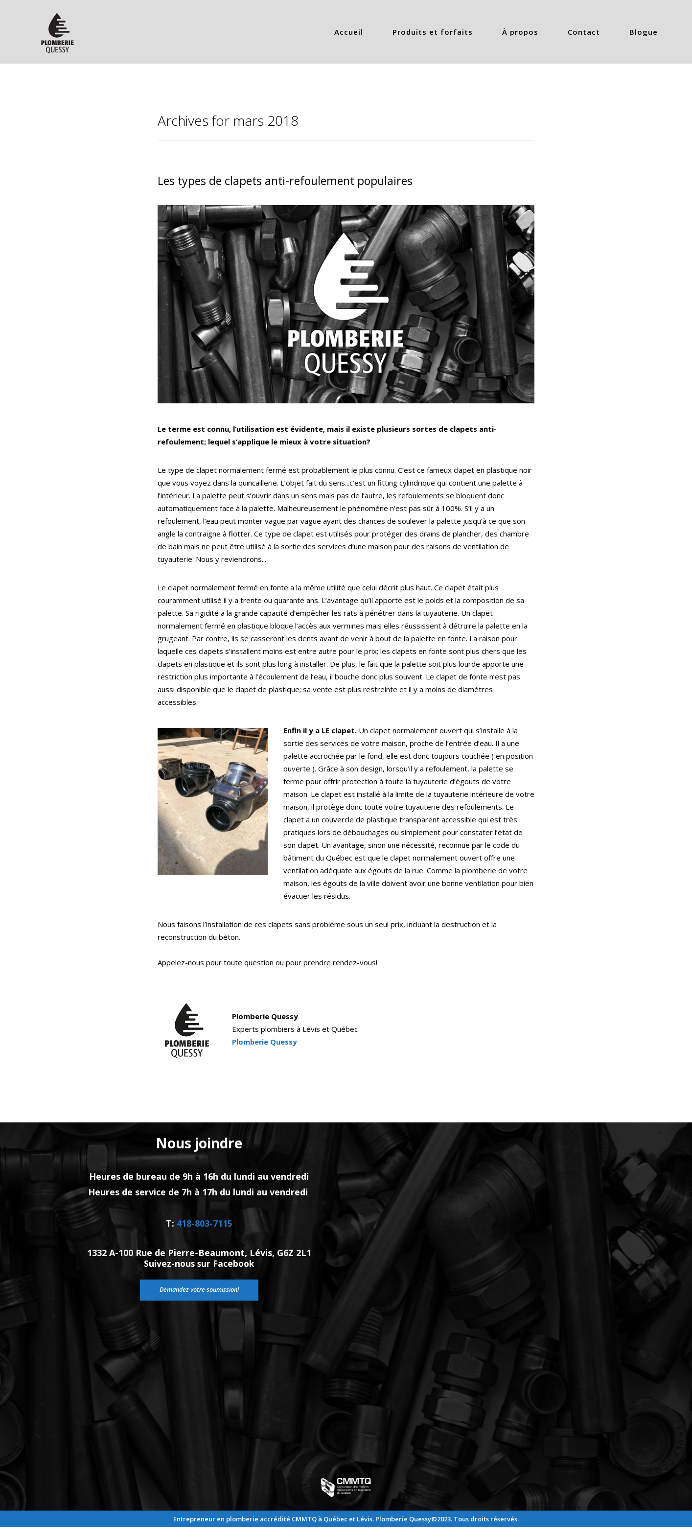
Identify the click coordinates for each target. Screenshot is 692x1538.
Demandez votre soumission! (199, 1307)
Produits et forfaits (432, 32)
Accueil (348, 32)
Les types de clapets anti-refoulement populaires (289, 180)
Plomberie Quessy (265, 1042)
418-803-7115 (204, 1232)
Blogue (643, 32)
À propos (520, 32)
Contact (584, 32)
